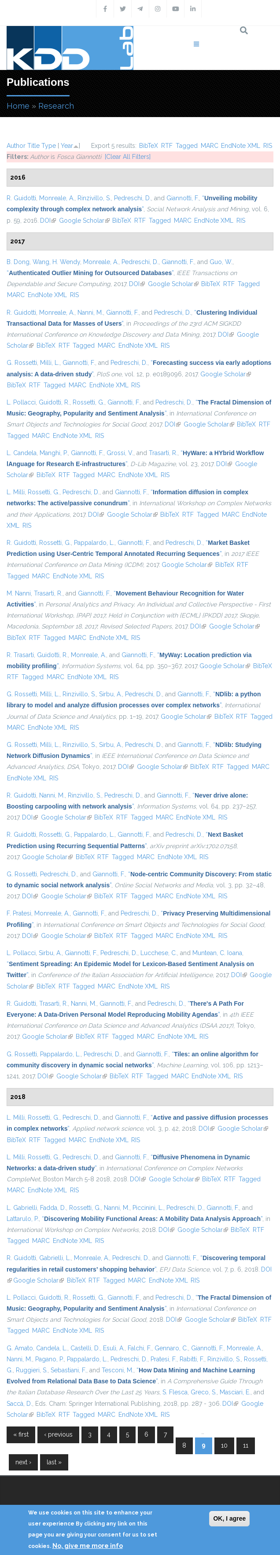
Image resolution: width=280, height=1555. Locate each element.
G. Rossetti (22, 362)
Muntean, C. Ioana (217, 952)
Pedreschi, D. (132, 198)
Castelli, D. (85, 1348)
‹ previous (58, 1434)
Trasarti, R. (163, 452)
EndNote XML (240, 145)
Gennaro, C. (171, 1348)
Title (33, 145)
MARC (209, 145)
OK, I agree (229, 1518)
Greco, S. (204, 1392)
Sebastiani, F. (68, 1370)
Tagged (187, 145)
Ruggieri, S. (32, 1370)
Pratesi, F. (164, 1359)
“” (90, 272)
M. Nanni (19, 593)
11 (245, 1445)
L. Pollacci (21, 402)
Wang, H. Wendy (56, 261)
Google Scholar (84, 220)
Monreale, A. (56, 198)
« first (21, 1434)
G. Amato (20, 1348)
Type (48, 145)
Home (18, 105)
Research (56, 105)
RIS (267, 145)
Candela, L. (51, 1348)
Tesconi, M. (117, 1370)
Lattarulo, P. (23, 1218)
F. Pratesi (19, 913)
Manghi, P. (54, 452)
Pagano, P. (49, 1359)
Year (67, 145)
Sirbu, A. (110, 694)
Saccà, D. (19, 1403)
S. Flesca (175, 1392)
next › (23, 1462)
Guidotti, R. (54, 402)
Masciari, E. (235, 1392)
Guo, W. (221, 261)
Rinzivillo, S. (94, 198)
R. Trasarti (20, 654)
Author (16, 145)
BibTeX (148, 145)
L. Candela (22, 452)
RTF (167, 145)
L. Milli (16, 492)
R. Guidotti (21, 198)
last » (54, 1462)
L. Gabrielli (22, 1207)
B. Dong (18, 261)
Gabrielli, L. (55, 1257)
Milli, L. (49, 362)
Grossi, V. (120, 452)
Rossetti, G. (88, 402)
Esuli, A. (114, 1348)
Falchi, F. (139, 1348)
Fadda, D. (53, 1207)
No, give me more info (87, 1545)
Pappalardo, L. (94, 542)
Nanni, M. (90, 312)
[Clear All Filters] (128, 156)
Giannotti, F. (182, 198)
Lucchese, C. (158, 952)
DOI (48, 220)
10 (224, 1445)
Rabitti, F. (192, 1359)
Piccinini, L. (148, 1207)
